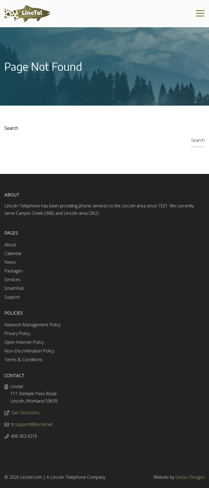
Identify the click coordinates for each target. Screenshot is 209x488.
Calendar (13, 253)
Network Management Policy (32, 325)
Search (11, 128)
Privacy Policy (17, 333)
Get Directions (25, 413)
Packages (13, 271)
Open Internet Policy (24, 342)
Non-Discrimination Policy (29, 351)
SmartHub (14, 288)
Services (12, 280)
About (10, 245)
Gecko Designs (190, 477)
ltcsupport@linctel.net (32, 424)
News (10, 262)
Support (12, 297)
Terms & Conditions (23, 360)
